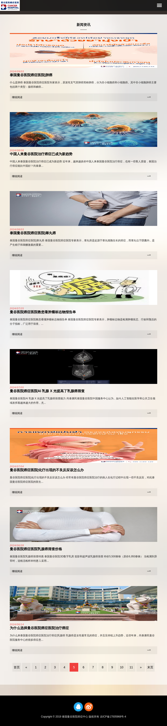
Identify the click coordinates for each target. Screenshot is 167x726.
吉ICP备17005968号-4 (113, 716)
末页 (150, 667)
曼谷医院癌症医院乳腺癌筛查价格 (36, 549)
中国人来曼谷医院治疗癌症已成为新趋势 (41, 154)
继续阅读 (17, 97)
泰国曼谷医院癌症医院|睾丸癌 (33, 233)
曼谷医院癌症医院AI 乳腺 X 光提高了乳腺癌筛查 (47, 391)
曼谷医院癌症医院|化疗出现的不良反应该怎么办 (47, 470)
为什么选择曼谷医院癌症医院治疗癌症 (39, 628)
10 (122, 667)
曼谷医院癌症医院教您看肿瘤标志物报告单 (43, 312)
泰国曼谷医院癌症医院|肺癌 (31, 75)
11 (131, 667)
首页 (17, 667)
